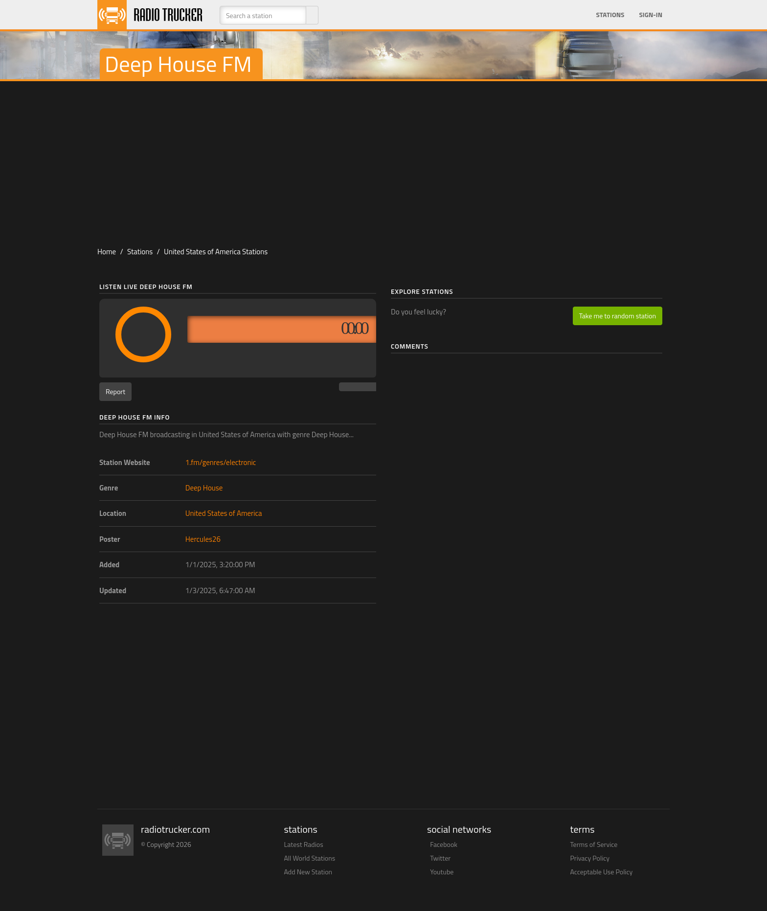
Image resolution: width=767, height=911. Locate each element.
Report (115, 391)
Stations (610, 15)
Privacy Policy (590, 858)
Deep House (204, 487)
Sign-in (650, 15)
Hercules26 (203, 539)
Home (106, 251)
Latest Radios (303, 844)
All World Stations (310, 858)
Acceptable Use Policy (601, 872)
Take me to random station (617, 316)
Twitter (440, 858)
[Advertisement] (383, 159)
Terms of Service (594, 844)
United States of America (223, 513)
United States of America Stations (216, 251)
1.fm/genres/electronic (220, 462)
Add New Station (308, 872)
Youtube (441, 872)
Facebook (443, 844)
